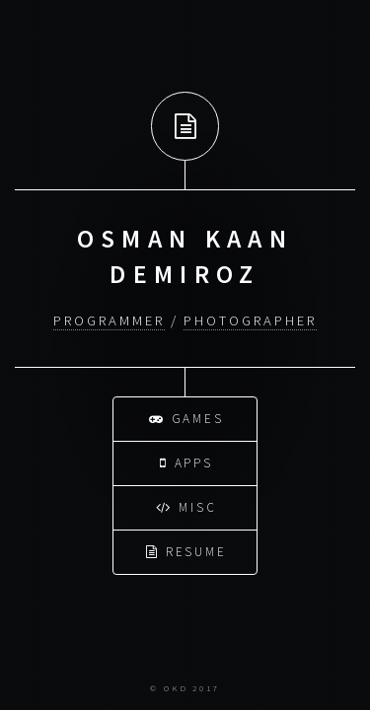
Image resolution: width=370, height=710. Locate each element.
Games (187, 416)
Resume (186, 549)
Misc (186, 505)
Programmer (108, 320)
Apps (187, 461)
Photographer (250, 320)
